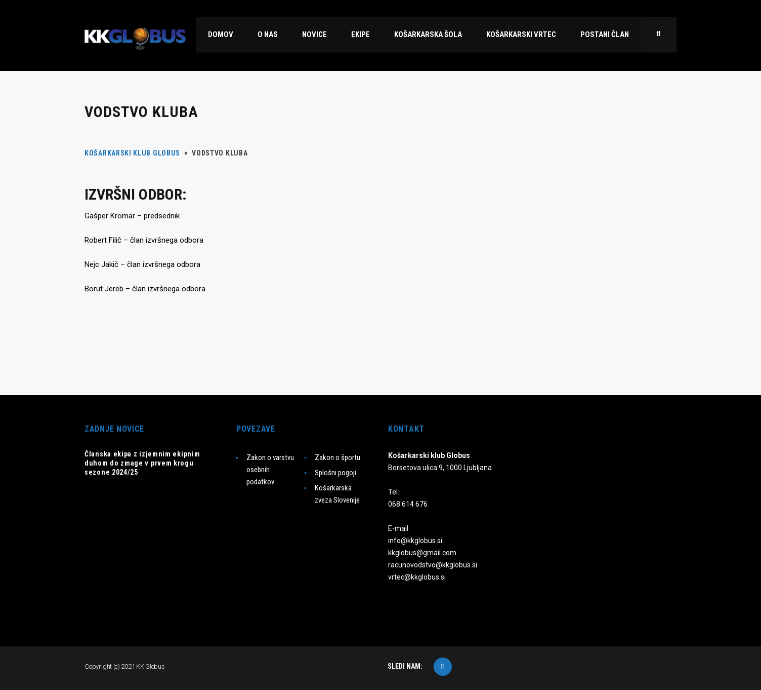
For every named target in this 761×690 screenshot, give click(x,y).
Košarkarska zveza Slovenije (337, 494)
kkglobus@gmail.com (422, 553)
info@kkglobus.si (415, 540)
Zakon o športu (337, 457)
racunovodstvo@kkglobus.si (432, 565)
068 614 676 (408, 504)
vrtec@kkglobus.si (417, 577)
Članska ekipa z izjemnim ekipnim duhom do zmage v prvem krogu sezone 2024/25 (142, 463)
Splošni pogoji (335, 472)
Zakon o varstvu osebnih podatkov (270, 469)
